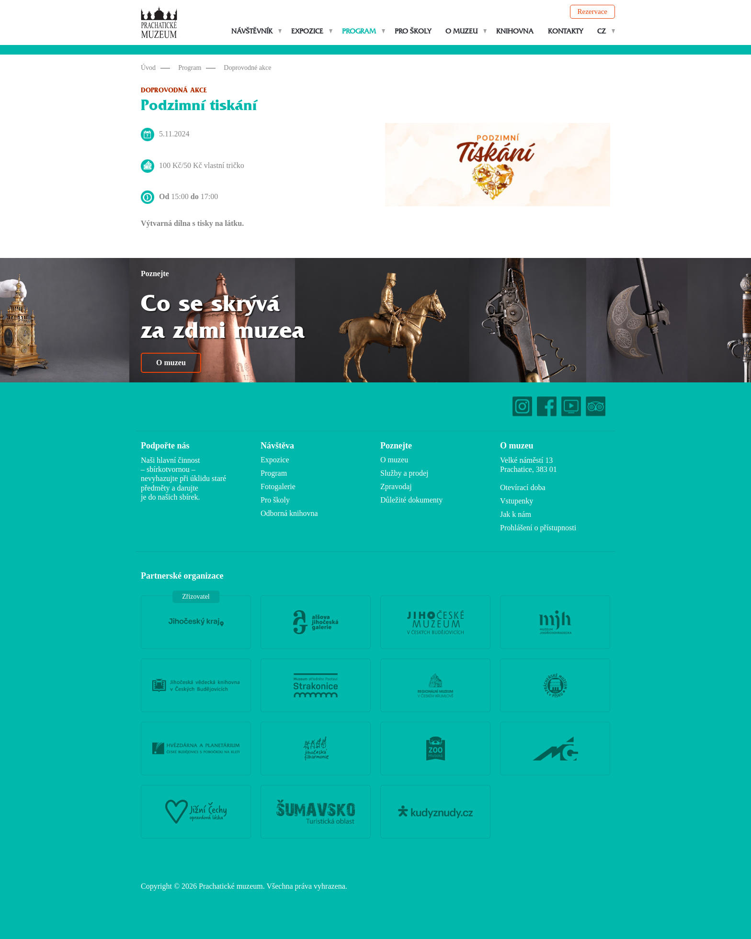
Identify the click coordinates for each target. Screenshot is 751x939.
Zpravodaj (396, 486)
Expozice (307, 31)
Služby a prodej (404, 473)
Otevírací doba (523, 487)
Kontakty (565, 31)
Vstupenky (516, 501)
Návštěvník (252, 31)
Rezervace (592, 11)
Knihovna (515, 31)
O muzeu (461, 31)
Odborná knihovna (289, 513)
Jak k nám (515, 514)
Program (359, 31)
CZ (601, 31)
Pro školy (413, 31)
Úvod (148, 67)
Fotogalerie (278, 486)
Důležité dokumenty (411, 500)
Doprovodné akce (247, 67)
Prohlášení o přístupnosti (538, 528)
